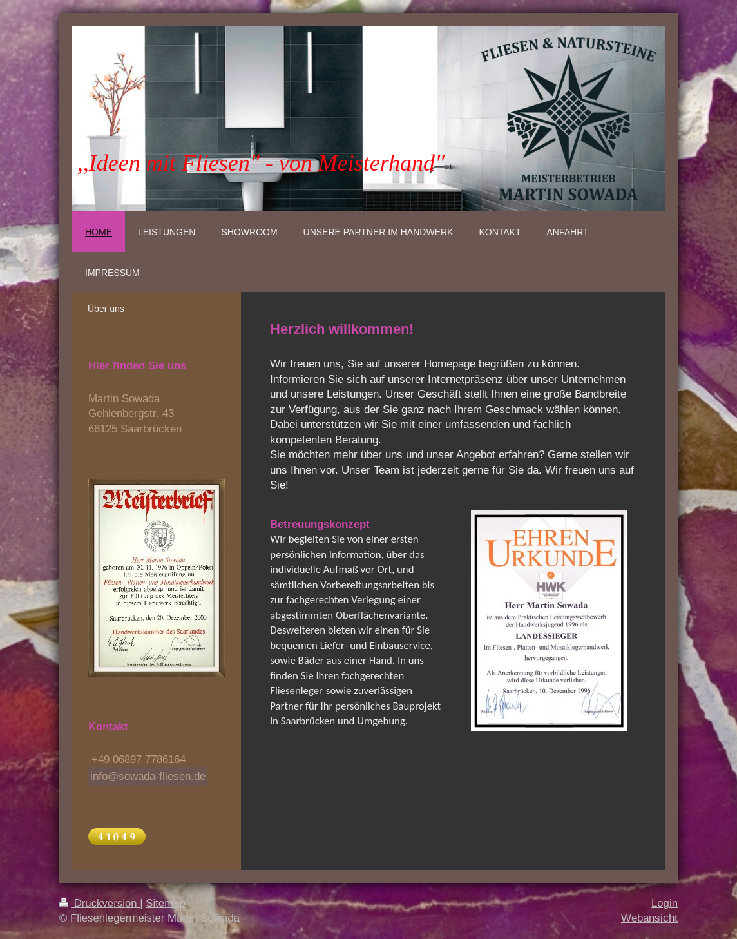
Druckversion (99, 903)
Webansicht (649, 918)
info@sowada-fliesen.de (148, 776)
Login (664, 903)
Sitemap (166, 903)
